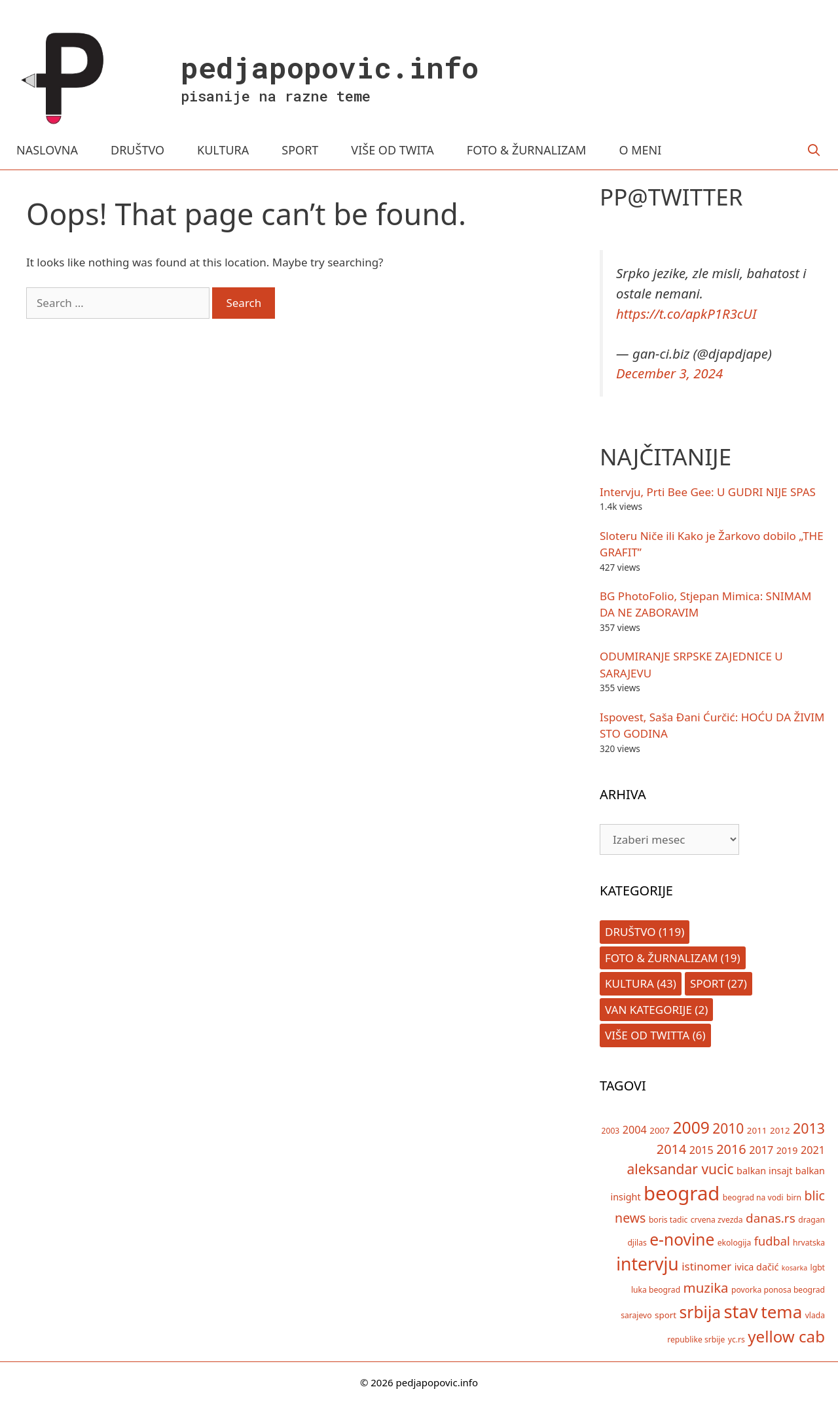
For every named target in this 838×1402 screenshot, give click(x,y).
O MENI (640, 150)
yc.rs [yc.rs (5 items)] (736, 1339)
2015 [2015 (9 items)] (701, 1150)
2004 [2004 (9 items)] (635, 1130)
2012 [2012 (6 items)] (780, 1130)
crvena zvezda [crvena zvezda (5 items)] (717, 1219)
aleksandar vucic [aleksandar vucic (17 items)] (680, 1169)
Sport (707, 983)
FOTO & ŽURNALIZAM (527, 150)
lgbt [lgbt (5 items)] (818, 1267)
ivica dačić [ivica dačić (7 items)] (757, 1267)
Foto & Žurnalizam (661, 957)
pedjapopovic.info (330, 67)
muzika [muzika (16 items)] (706, 1287)
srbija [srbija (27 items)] (700, 1312)
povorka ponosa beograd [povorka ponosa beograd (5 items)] (778, 1289)
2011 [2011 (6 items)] (757, 1130)
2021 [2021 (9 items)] (813, 1150)
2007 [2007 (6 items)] (659, 1130)
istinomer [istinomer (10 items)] (706, 1266)
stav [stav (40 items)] (740, 1311)
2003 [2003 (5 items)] (611, 1130)
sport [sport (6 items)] (665, 1315)
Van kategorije (648, 1009)
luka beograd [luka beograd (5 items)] (655, 1289)
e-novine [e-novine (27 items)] (681, 1239)
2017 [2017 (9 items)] (761, 1150)
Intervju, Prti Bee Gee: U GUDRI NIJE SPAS (708, 491)
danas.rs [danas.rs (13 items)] (770, 1218)
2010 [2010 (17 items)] (728, 1128)
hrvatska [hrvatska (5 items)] (809, 1242)
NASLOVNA (47, 150)
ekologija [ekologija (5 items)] (735, 1242)
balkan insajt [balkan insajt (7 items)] (764, 1170)
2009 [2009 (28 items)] (691, 1127)
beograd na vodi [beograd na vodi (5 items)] (753, 1197)
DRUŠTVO (137, 150)
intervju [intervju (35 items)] (647, 1264)
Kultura (629, 983)
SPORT (300, 150)
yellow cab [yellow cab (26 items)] (786, 1336)
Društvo (630, 931)
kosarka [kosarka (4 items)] (794, 1267)
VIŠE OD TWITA (392, 150)
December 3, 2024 (669, 373)
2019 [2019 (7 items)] (787, 1150)
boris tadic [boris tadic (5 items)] (668, 1219)
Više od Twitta (647, 1035)
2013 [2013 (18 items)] (809, 1128)
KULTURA (223, 150)
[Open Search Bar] (814, 150)
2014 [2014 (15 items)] (672, 1149)
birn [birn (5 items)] (793, 1197)
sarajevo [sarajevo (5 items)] (636, 1315)
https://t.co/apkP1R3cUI (686, 313)
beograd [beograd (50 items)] (682, 1193)
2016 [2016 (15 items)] (731, 1149)
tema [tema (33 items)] (781, 1311)
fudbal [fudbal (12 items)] (772, 1241)
